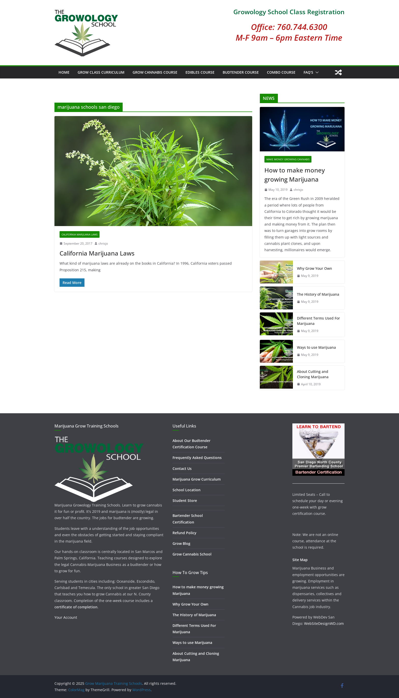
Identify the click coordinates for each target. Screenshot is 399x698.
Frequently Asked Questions (197, 457)
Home (64, 72)
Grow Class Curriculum (101, 72)
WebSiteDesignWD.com (324, 623)
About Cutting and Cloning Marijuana (313, 374)
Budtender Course (241, 72)
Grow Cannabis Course (155, 72)
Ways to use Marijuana (316, 347)
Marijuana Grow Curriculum (197, 479)
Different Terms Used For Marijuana (318, 321)
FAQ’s (308, 72)
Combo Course (281, 72)
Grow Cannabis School (192, 554)
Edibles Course (200, 72)
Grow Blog (181, 543)
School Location (187, 489)
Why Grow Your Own (314, 268)
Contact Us (182, 468)
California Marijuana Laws (79, 234)
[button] (316, 72)
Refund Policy (184, 532)
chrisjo (103, 243)
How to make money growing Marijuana (294, 174)
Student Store (185, 500)
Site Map (300, 559)
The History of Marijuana (318, 294)
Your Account (65, 617)
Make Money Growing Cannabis (287, 159)
